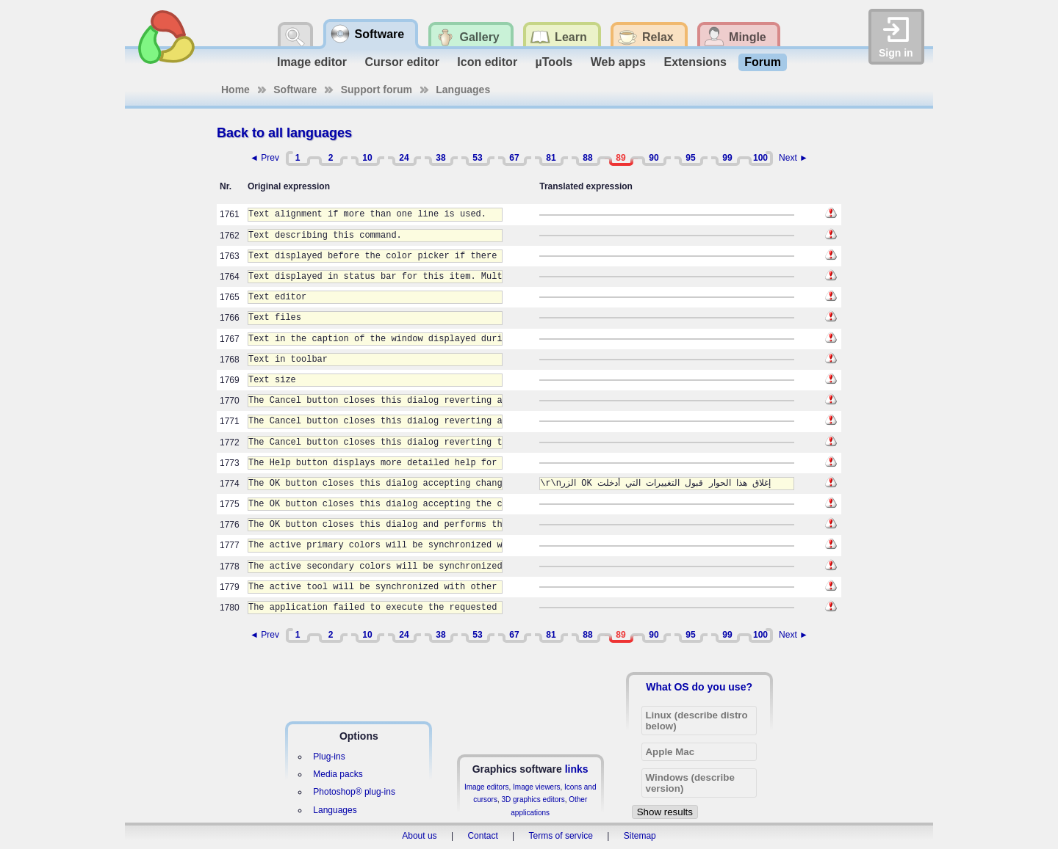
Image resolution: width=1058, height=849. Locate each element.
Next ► (793, 158)
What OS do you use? (699, 687)
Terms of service (561, 836)
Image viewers (536, 787)
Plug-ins (329, 756)
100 (760, 158)
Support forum (376, 89)
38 (440, 158)
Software (295, 89)
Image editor (312, 62)
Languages (463, 89)
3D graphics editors (532, 799)
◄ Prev (264, 158)
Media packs (337, 774)
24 (404, 158)
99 (727, 158)
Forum (762, 62)
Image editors (486, 787)
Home (235, 89)
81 (550, 158)
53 (477, 158)
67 (514, 158)
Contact (482, 836)
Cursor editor (402, 62)
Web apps (618, 62)
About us (419, 836)
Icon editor (487, 62)
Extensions (694, 62)
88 (587, 158)
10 (367, 158)
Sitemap (640, 836)
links (577, 769)
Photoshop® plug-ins (354, 792)
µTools (554, 62)
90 (653, 158)
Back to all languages (284, 132)
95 (690, 158)
